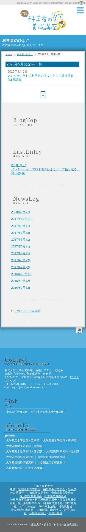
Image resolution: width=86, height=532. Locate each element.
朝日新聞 (23, 502)
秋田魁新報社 (37, 513)
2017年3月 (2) (20, 260)
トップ (9, 54)
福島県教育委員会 (54, 489)
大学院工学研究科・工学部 (22, 440)
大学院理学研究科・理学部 (62, 451)
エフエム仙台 (27, 506)
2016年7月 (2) (20, 287)
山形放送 (55, 509)
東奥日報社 (55, 513)
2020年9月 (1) (20, 212)
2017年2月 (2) (20, 267)
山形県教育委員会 (38, 492)
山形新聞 (41, 509)
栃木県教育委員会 (55, 496)
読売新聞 (16, 509)
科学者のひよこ (25, 54)
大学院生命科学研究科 (20, 456)
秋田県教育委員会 (31, 496)
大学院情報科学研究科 (20, 462)
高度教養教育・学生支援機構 (24, 467)
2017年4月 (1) (20, 253)
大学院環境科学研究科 (51, 456)
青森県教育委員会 (62, 492)
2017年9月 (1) (20, 226)
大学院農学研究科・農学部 (59, 440)
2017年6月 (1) (20, 239)
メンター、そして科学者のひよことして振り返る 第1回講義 (45, 169)
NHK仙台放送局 (53, 502)
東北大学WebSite (16, 411)
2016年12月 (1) (21, 274)
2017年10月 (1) (21, 219)
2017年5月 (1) (20, 246)
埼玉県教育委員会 (21, 499)
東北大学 (47, 485)
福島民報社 (65, 506)
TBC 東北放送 (47, 506)
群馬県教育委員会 (46, 499)
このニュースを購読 (27, 311)
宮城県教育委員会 (29, 489)
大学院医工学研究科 (50, 462)
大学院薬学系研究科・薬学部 (24, 451)
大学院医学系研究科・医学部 (24, 445)
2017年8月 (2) (20, 232)
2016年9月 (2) (20, 281)
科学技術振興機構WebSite (47, 411)
